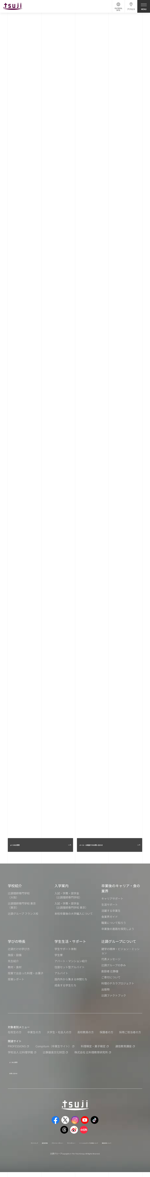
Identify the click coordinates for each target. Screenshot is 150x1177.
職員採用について (71, 1147)
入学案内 (61, 890)
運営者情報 (40, 1143)
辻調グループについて (118, 946)
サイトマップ (23, 1143)
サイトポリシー (85, 1143)
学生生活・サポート (70, 946)
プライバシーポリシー (61, 1143)
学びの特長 (16, 946)
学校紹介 (15, 890)
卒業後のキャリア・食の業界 (120, 893)
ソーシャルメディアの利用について (115, 1143)
